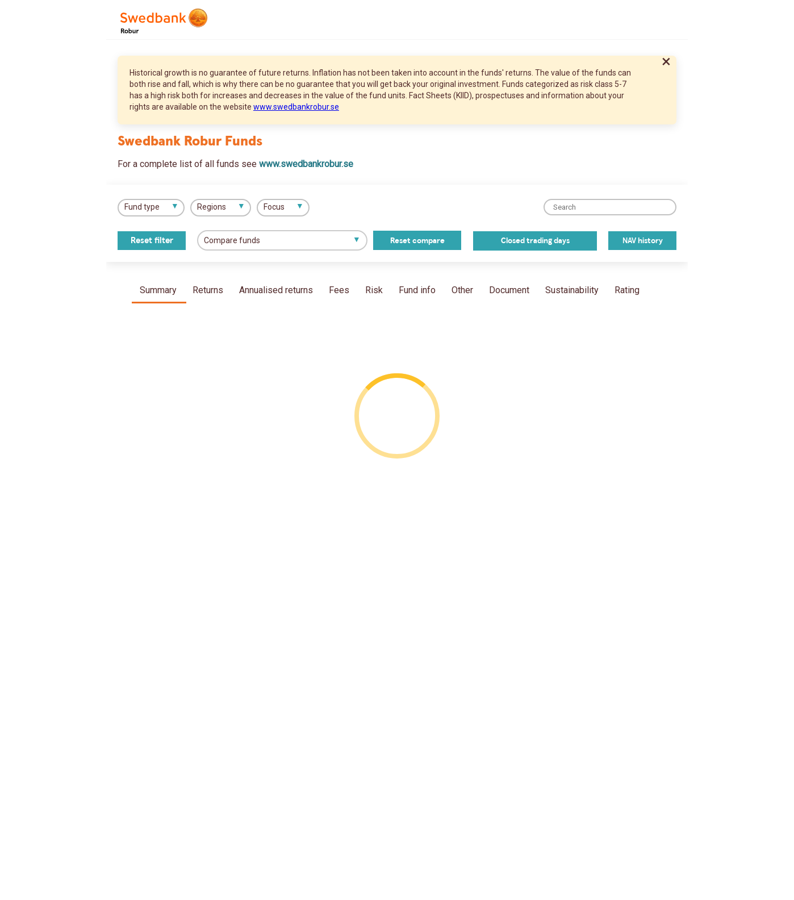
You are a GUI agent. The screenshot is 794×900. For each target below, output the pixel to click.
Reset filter (152, 241)
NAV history (642, 240)
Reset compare (417, 240)
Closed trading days (535, 240)
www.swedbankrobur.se (296, 106)
